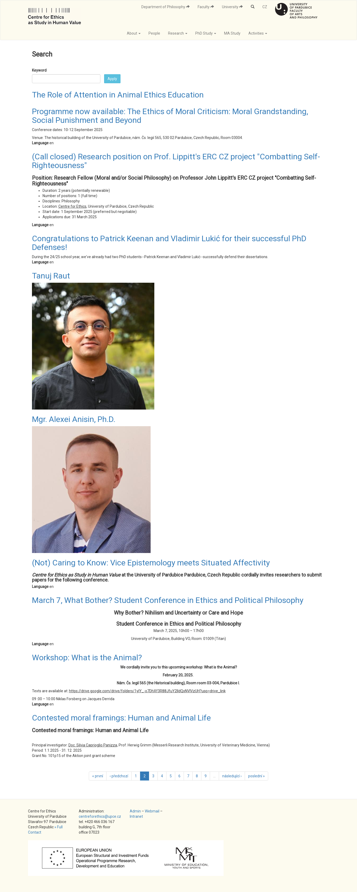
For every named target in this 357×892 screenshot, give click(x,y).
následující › (232, 776)
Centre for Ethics (72, 206)
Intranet (136, 816)
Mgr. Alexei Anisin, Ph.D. (73, 419)
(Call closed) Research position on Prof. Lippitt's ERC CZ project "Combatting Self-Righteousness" (176, 161)
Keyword (39, 70)
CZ (264, 7)
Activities (257, 33)
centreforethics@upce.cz (100, 816)
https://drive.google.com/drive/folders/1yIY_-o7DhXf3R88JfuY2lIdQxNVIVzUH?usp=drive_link (147, 691)
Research (177, 33)
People (154, 33)
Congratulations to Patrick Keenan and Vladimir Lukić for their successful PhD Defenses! (169, 243)
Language (40, 143)
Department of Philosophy (165, 7)
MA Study (232, 33)
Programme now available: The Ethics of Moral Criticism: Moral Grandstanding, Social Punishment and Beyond (170, 116)
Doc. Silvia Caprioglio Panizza (92, 745)
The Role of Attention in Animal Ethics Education (118, 94)
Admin (135, 811)
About (134, 33)
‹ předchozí (119, 776)
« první (97, 776)
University (232, 7)
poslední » (256, 776)
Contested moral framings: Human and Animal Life (121, 717)
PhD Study (205, 33)
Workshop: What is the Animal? (87, 657)
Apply (112, 79)
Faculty (206, 7)
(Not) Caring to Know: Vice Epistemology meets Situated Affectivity (151, 562)
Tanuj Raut (51, 275)
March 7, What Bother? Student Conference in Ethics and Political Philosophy (167, 600)
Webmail (152, 811)
